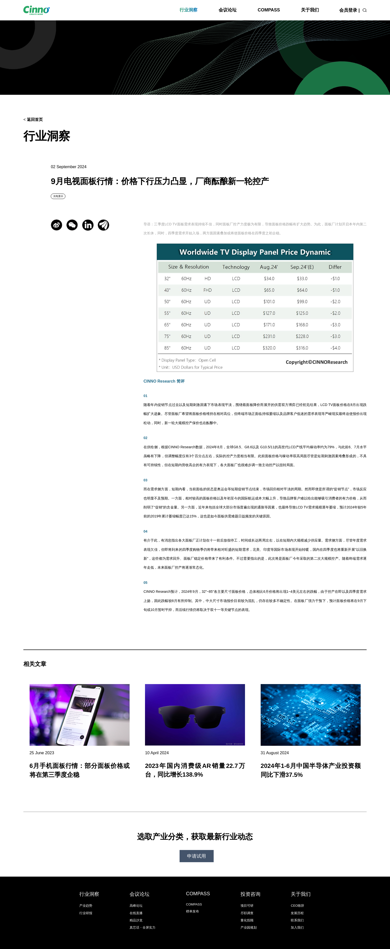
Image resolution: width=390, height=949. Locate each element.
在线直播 (136, 901)
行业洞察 (188, 9)
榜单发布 (192, 899)
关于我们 (310, 9)
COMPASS (269, 9)
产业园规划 (249, 916)
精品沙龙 (136, 908)
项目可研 (247, 894)
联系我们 (297, 908)
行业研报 (85, 901)
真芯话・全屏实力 (142, 916)
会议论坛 (228, 9)
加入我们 (297, 916)
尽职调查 (247, 901)
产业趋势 (85, 894)
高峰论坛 (136, 894)
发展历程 (297, 901)
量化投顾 (247, 908)
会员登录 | (349, 10)
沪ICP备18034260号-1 (250, 940)
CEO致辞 (297, 894)
